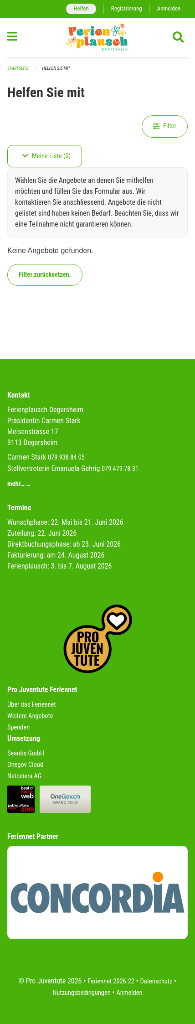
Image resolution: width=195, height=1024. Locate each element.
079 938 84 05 (66, 457)
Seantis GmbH (25, 753)
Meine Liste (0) (46, 156)
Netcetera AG (24, 776)
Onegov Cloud (25, 765)
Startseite (17, 68)
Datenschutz (156, 981)
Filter (164, 126)
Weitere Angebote (30, 716)
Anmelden (168, 8)
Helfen (80, 8)
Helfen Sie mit (56, 68)
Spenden (18, 727)
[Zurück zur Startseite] (97, 37)
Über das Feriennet (31, 705)
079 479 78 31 (120, 469)
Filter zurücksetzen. (45, 275)
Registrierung (126, 8)
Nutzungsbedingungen (82, 993)
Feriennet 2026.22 (110, 981)
